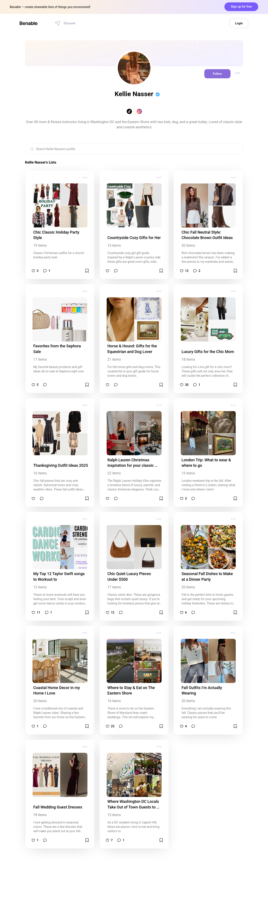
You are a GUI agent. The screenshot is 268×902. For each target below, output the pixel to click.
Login (239, 23)
